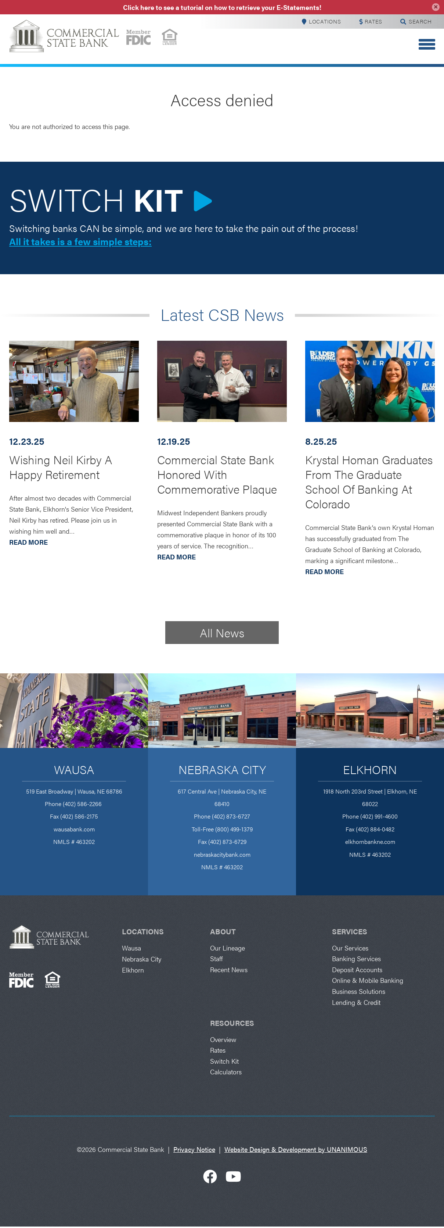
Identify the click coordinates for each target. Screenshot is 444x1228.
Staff (216, 959)
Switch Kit (224, 1062)
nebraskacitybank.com (222, 855)
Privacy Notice (194, 1151)
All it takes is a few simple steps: (80, 241)
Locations (321, 21)
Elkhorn (370, 769)
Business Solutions (358, 992)
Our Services (350, 948)
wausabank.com (74, 829)
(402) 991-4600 (379, 816)
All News (222, 632)
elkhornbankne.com (370, 842)
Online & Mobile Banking (367, 981)
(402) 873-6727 (231, 816)
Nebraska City (222, 769)
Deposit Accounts (357, 970)
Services (349, 931)
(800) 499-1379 (234, 829)
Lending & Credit (356, 1002)
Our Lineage (227, 948)
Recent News (229, 970)
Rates (371, 21)
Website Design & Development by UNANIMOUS (295, 1151)
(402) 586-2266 (83, 804)
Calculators (226, 1073)
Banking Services (356, 959)
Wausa (74, 769)
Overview (223, 1040)
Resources (232, 1023)
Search (419, 21)
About (223, 931)
